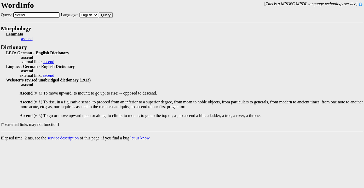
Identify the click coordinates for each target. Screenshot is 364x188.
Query (106, 15)
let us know (140, 138)
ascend (27, 39)
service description (63, 138)
